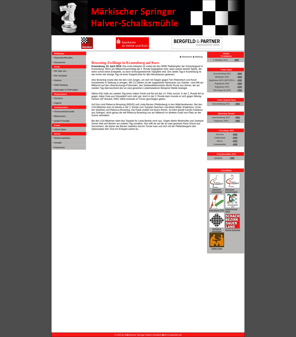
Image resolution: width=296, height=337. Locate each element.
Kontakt (57, 143)
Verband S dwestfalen (216, 228)
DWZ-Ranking (61, 85)
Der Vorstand (60, 75)
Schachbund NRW (217, 209)
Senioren (58, 98)
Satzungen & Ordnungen (66, 89)
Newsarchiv (59, 62)
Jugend (57, 103)
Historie (57, 80)
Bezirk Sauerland (232, 228)
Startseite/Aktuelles (63, 58)
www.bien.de (175, 335)
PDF (237, 60)
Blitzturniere (60, 116)
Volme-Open (60, 129)
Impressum (59, 147)
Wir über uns (60, 71)
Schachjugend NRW (232, 208)
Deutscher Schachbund (216, 189)
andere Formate (61, 121)
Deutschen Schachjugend (232, 189)
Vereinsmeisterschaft (64, 111)
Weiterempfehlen (62, 138)
